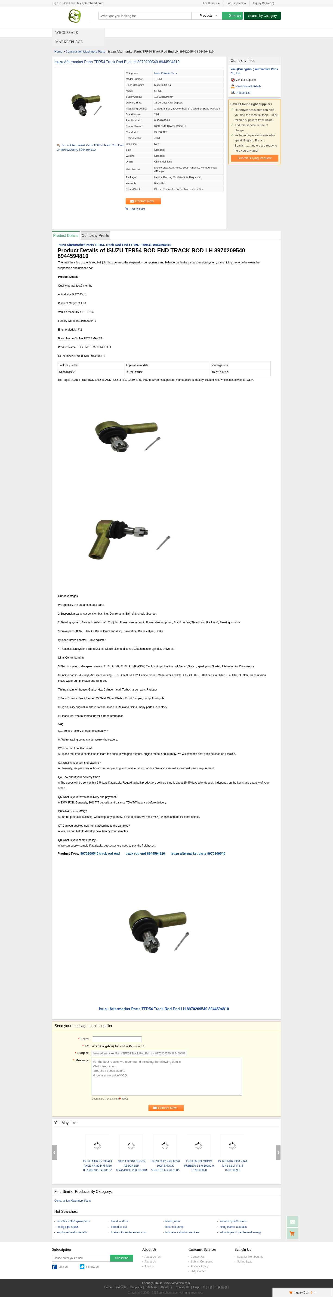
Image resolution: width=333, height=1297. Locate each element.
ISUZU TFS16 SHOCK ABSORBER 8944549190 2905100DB (131, 1166)
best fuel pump (174, 1226)
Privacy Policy (199, 1266)
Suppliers (136, 1287)
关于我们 (208, 1287)
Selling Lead (244, 1261)
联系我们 (223, 1287)
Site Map (151, 1287)
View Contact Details (248, 86)
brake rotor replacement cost (128, 1232)
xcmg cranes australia (233, 1226)
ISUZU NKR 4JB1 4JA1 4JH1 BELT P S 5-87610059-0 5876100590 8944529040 (232, 1170)
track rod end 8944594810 (145, 853)
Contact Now (144, 201)
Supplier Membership (250, 1256)
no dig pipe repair (67, 1226)
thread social (119, 1226)
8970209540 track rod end (100, 853)
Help (196, 1287)
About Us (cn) (153, 1256)
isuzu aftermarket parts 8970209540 (198, 853)
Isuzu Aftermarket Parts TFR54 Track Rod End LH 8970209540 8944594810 (116, 62)
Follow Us (92, 1267)
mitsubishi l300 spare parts (73, 1221)
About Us (150, 1261)
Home (58, 51)
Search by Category (262, 16)
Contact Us (197, 1256)
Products (121, 1287)
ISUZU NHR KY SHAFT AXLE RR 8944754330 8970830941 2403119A (97, 1166)
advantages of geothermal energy (240, 1232)
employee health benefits (72, 1232)
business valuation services (182, 1232)
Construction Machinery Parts (85, 51)
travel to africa (119, 1221)
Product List (243, 92)
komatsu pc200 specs (233, 1221)
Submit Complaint (202, 1261)
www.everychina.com (177, 1283)
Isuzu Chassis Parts (165, 73)
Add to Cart (137, 209)
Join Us (149, 1266)
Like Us (63, 1267)
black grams (172, 1221)
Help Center (198, 1271)
